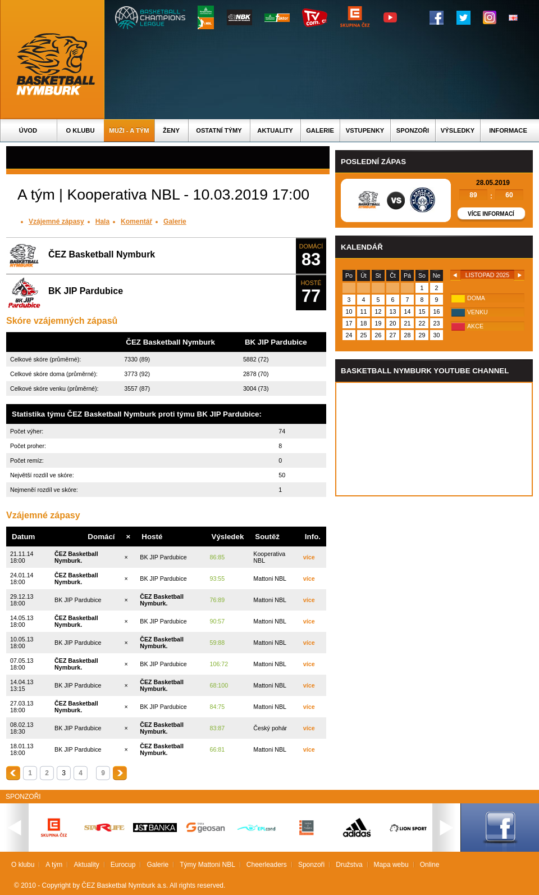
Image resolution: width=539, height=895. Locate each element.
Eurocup (123, 865)
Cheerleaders (266, 865)
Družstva (349, 865)
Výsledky (457, 130)
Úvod (28, 130)
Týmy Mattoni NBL (207, 865)
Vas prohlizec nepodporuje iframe (434, 439)
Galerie (320, 130)
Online (430, 865)
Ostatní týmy (219, 130)
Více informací (491, 214)
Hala (102, 221)
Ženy (171, 130)
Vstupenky (365, 130)
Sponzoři (412, 130)
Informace (508, 130)
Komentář (136, 221)
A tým (53, 865)
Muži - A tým (129, 130)
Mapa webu (391, 865)
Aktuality (275, 130)
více (309, 557)
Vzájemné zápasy (56, 221)
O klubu (80, 130)
